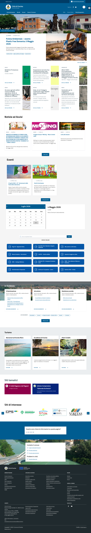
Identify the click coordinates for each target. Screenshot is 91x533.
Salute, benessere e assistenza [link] (52, 481)
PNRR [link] (6, 490)
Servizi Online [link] (70, 12)
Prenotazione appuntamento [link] (31, 510)
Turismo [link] (48, 484)
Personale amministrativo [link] (10, 486)
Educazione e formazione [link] (30, 488)
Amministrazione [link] (11, 12)
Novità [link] (18, 12)
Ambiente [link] (27, 478)
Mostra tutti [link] (45, 320)
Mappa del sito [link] (8, 529)
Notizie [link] (68, 476)
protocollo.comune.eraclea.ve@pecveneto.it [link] (14, 521)
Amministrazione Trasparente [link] (31, 506)
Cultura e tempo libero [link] (30, 486)
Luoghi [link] (68, 491)
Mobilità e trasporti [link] (50, 479)
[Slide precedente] (3, 413)
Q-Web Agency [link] (83, 527)
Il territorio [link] (69, 488)
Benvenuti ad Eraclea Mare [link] (73, 490)
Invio (69, 236)
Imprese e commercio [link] (50, 478)
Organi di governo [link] (8, 476)
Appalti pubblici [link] (28, 481)
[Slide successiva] (88, 413)
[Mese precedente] (7, 206)
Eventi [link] (68, 493)
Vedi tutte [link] (45, 154)
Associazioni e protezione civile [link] (73, 498)
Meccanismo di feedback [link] (51, 513)
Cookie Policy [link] (49, 508)
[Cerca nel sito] (84, 7)
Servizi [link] (23, 12)
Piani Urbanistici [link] (8, 481)
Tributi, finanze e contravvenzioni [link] (53, 483)
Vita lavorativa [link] (49, 486)
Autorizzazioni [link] (28, 483)
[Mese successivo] (44, 206)
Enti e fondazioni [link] (8, 483)
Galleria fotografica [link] (71, 500)
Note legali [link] (48, 510)
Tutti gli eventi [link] (45, 200)
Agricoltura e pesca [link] (29, 476)
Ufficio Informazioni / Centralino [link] (11, 518)
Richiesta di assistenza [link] (30, 513)
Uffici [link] (64, 12)
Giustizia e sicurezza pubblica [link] (52, 476)
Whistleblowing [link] (49, 515)
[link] (89, 8)
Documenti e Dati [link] (8, 488)
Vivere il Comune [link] (31, 12)
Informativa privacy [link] (50, 506)
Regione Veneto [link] (9, 1)
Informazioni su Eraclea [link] (72, 486)
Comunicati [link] (69, 478)
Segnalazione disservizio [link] (30, 511)
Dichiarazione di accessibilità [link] (52, 511)
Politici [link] (6, 484)
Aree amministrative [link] (9, 478)
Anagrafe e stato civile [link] (30, 479)
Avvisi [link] (68, 479)
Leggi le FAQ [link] (28, 508)
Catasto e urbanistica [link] (30, 484)
